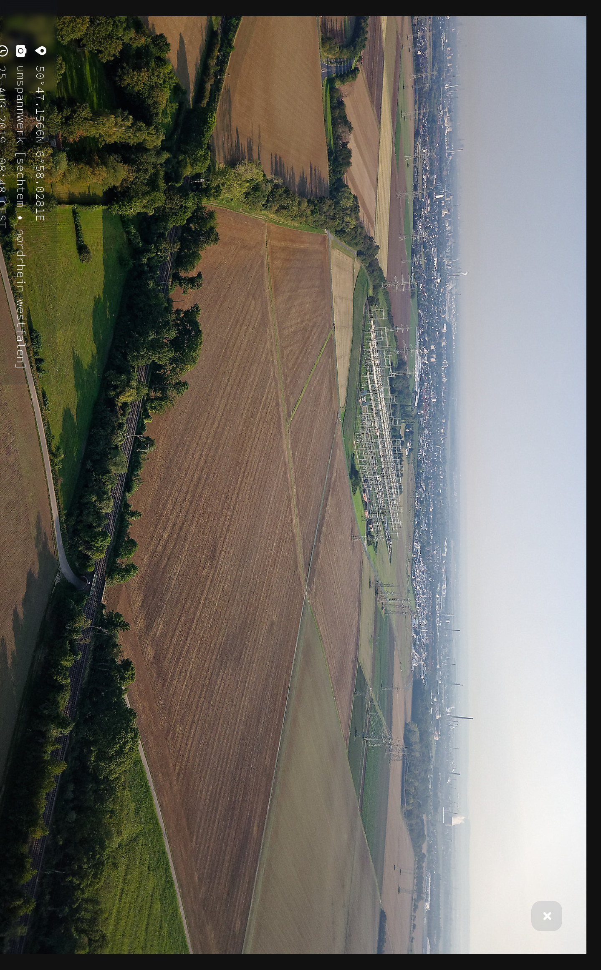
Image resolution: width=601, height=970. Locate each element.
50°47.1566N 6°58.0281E (40, 139)
